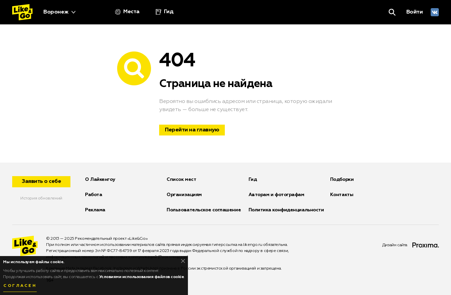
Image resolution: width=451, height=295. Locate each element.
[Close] (183, 261)
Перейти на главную (192, 130)
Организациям (184, 194)
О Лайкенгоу (100, 179)
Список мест (181, 179)
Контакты (341, 194)
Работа (93, 194)
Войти (414, 12)
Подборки (341, 179)
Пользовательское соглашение (204, 210)
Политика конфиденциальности (286, 210)
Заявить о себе (41, 181)
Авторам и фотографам (276, 194)
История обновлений (41, 198)
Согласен (20, 286)
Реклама (95, 210)
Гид (253, 179)
